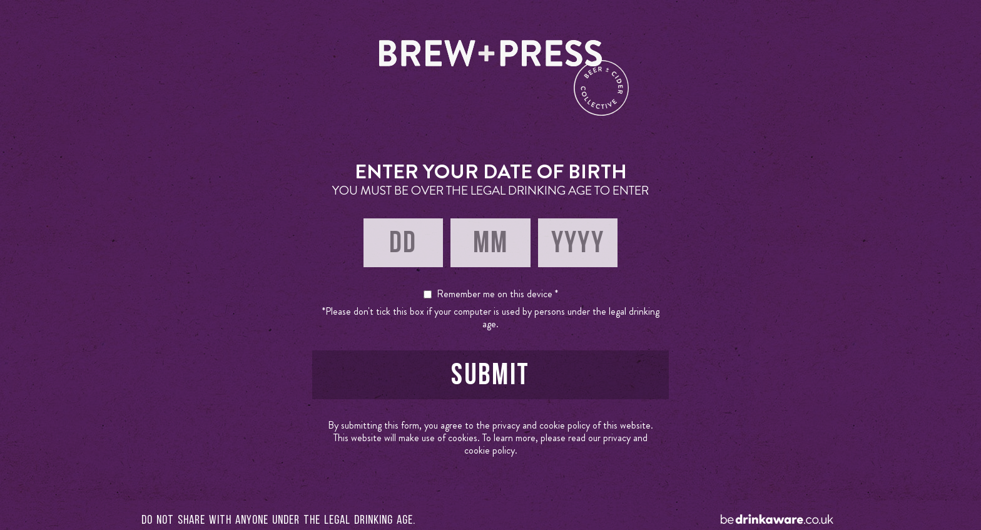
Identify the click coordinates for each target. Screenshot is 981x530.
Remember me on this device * (497, 294)
